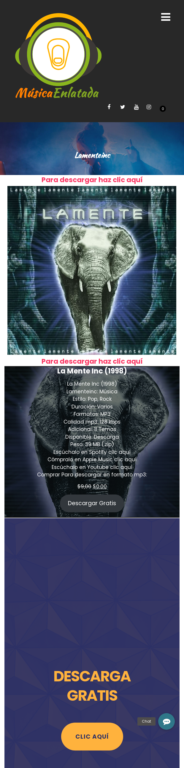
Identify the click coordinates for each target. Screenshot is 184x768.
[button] (166, 721)
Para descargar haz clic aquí (92, 180)
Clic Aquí (92, 736)
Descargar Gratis (92, 503)
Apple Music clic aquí (110, 459)
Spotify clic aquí (110, 452)
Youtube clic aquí (109, 467)
